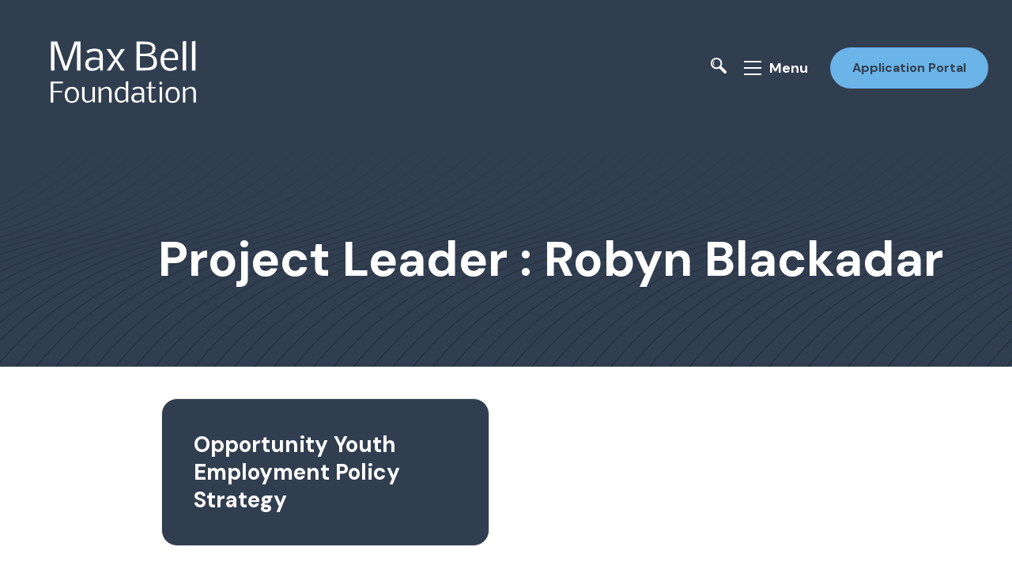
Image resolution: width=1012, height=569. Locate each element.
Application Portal (908, 66)
